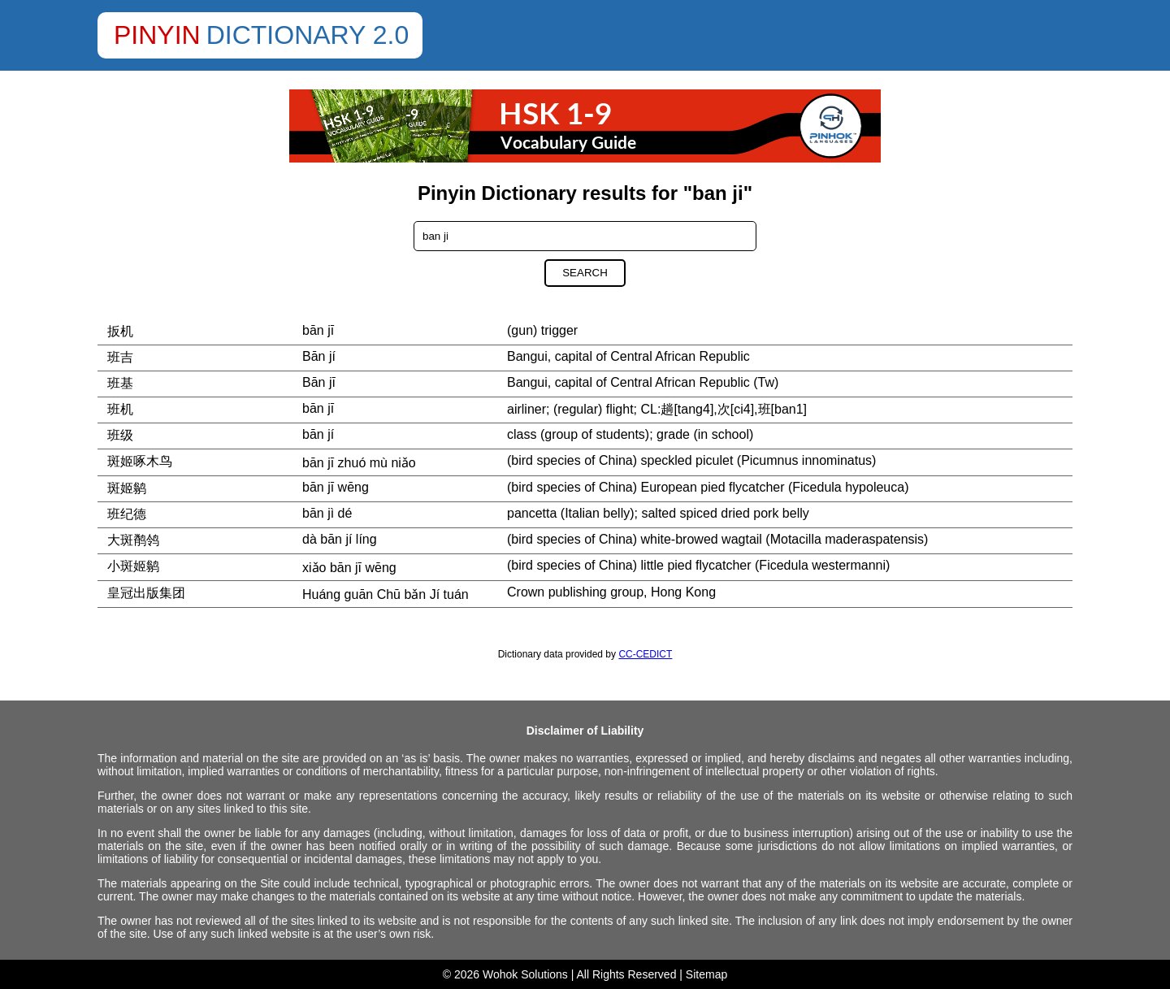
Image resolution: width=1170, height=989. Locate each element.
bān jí (318, 434)
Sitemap (706, 974)
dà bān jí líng (339, 539)
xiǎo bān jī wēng (349, 568)
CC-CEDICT (645, 654)
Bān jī (319, 382)
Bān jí (319, 356)
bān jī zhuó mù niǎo (359, 463)
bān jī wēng (335, 487)
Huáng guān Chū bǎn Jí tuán (385, 594)
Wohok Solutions (525, 974)
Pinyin (157, 35)
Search (585, 273)
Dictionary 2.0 (308, 35)
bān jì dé (327, 513)
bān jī (318, 330)
